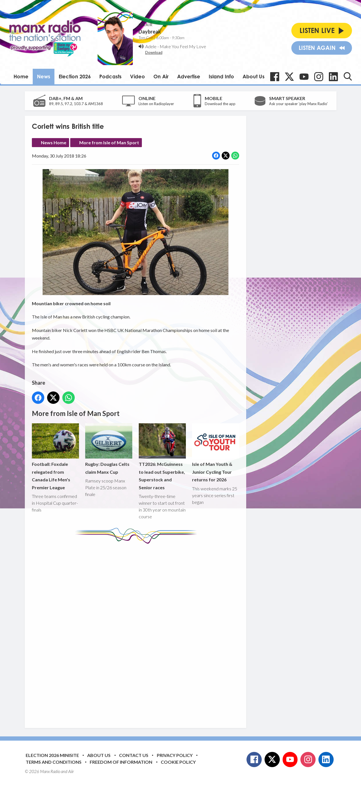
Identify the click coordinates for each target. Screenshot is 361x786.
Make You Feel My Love (183, 46)
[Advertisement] (137, 631)
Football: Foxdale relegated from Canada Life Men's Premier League (55, 456)
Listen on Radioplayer (156, 103)
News (43, 76)
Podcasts (110, 76)
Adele (151, 46)
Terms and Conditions (54, 762)
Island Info (221, 76)
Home (21, 76)
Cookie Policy (178, 762)
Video (137, 76)
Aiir (71, 771)
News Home (53, 142)
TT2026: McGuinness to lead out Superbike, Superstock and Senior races (162, 456)
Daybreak (149, 31)
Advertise (188, 76)
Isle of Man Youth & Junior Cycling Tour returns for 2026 (215, 452)
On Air (161, 76)
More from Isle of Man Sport (109, 142)
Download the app (220, 103)
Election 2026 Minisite (52, 755)
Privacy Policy (175, 755)
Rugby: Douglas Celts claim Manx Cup (108, 449)
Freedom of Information (121, 762)
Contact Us (133, 755)
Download (153, 52)
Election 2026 (75, 76)
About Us (254, 76)
